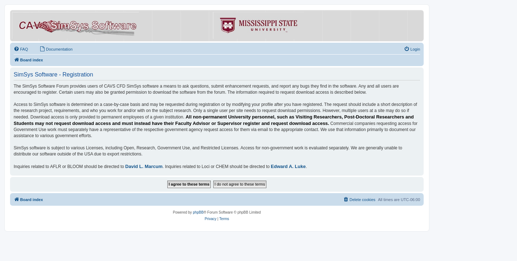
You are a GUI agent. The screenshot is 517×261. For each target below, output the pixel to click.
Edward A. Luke (288, 166)
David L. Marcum (144, 166)
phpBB (198, 212)
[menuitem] (21, 49)
